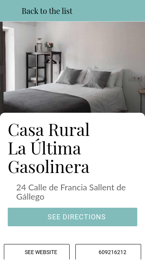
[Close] (10, 10)
